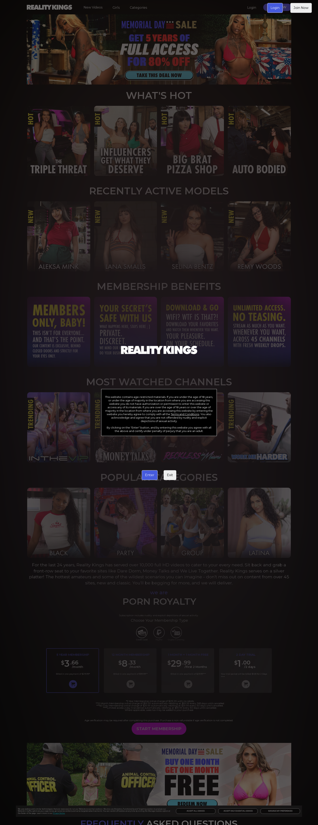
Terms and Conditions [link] (185, 414)
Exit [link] (170, 475)
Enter (149, 475)
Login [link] (275, 8)
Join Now (301, 8)
